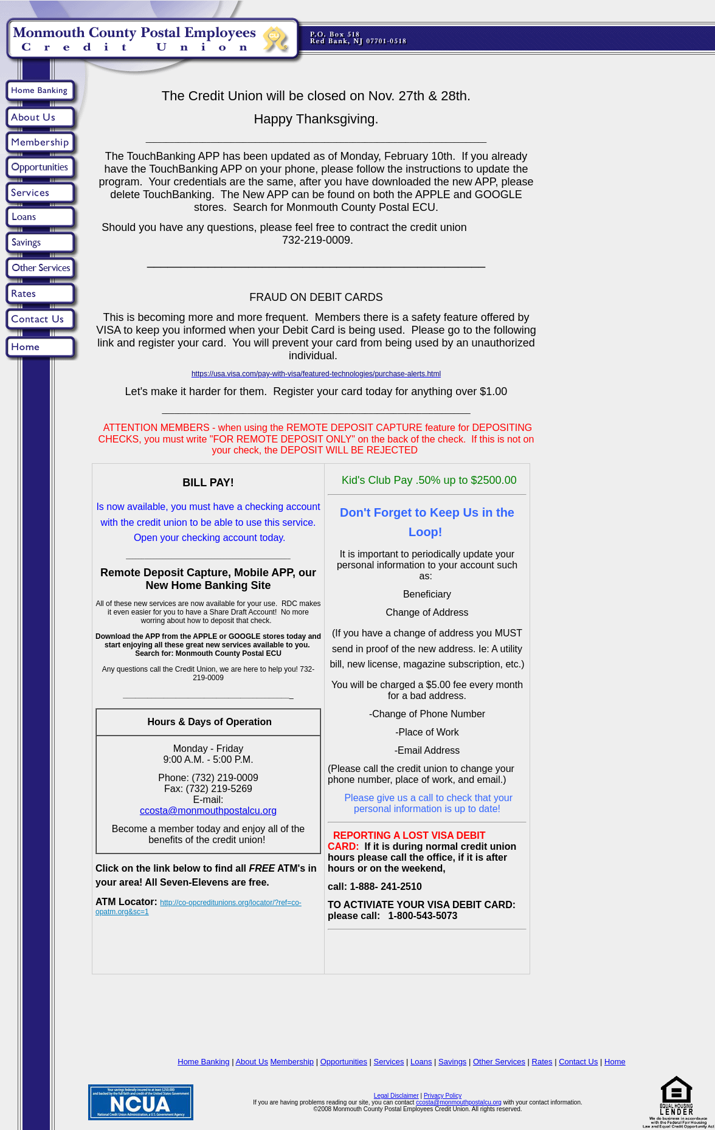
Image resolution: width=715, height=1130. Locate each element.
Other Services (499, 1061)
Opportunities (343, 1061)
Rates (542, 1061)
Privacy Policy (442, 1095)
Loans (421, 1061)
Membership (292, 1061)
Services (389, 1061)
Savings (452, 1061)
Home (615, 1061)
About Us (251, 1061)
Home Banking (203, 1061)
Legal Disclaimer (396, 1095)
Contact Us (578, 1061)
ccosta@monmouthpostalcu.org (459, 1102)
